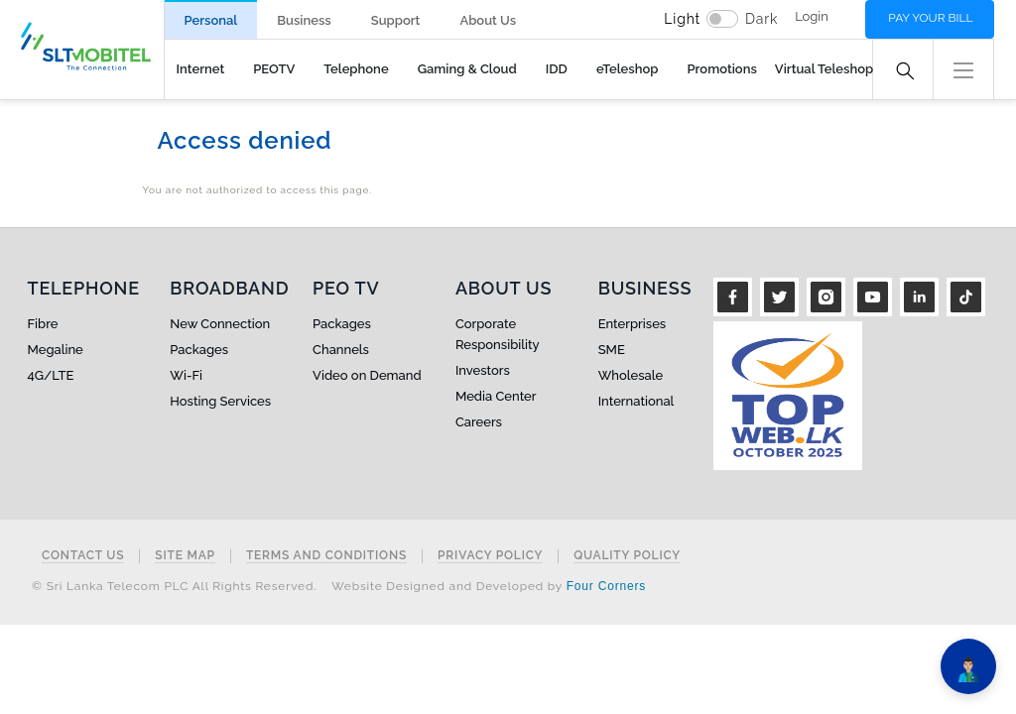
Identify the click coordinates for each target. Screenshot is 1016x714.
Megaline (55, 349)
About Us (487, 20)
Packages (199, 349)
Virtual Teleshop (824, 68)
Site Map (185, 555)
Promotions (721, 68)
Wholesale (630, 375)
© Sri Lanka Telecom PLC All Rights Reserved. (174, 586)
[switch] (722, 19)
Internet (201, 68)
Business (303, 20)
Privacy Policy (490, 555)
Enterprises (632, 323)
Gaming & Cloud (467, 68)
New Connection (220, 323)
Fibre (43, 323)
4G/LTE (51, 375)
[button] (963, 68)
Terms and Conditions (326, 555)
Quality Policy (627, 555)
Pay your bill (930, 18)
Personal (211, 20)
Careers (478, 422)
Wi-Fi (186, 375)
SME (611, 349)
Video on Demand (367, 375)
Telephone (355, 68)
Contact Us (83, 555)
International (636, 401)
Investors (482, 370)
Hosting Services (220, 401)
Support (396, 20)
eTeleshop (627, 68)
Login (811, 16)
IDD (557, 68)
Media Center (496, 396)
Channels (341, 349)
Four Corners (606, 586)
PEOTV (274, 68)
